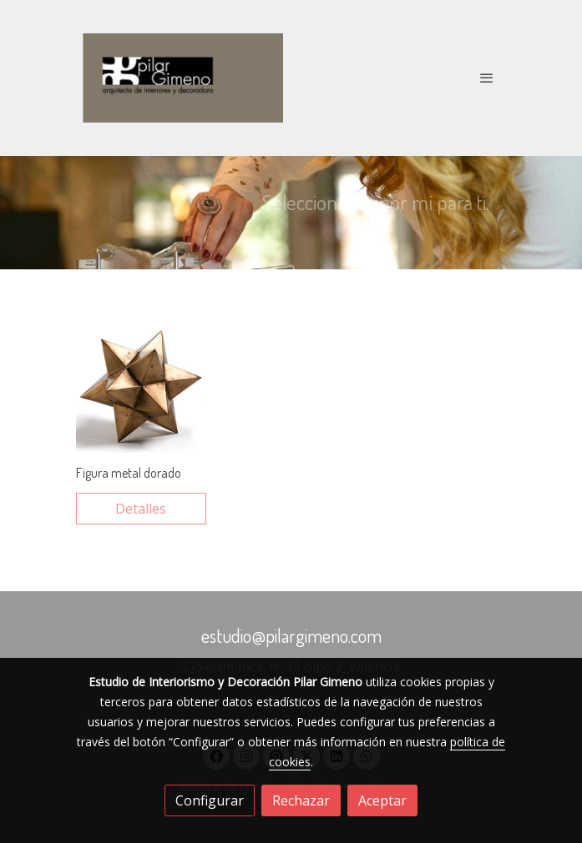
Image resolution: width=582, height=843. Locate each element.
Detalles (140, 508)
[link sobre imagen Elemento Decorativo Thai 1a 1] (141, 388)
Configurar (209, 800)
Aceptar (382, 800)
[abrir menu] (487, 77)
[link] (183, 78)
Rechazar (301, 800)
